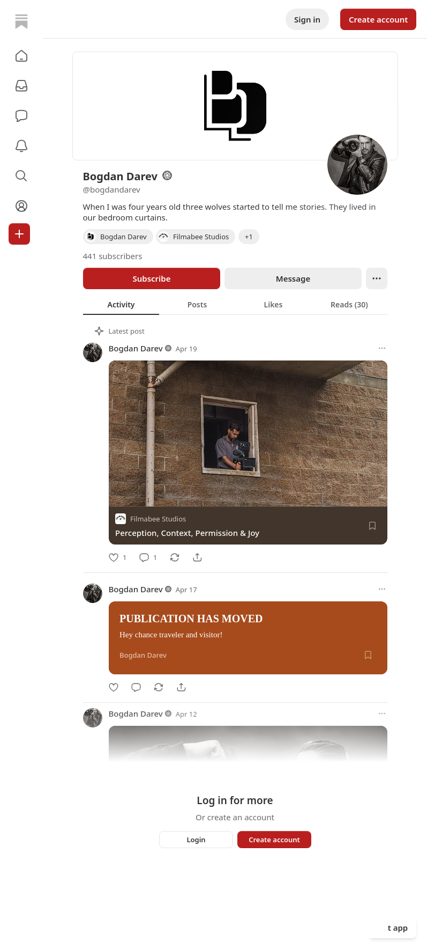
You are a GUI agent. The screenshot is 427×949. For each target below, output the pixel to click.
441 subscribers (113, 256)
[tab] (121, 304)
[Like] (117, 557)
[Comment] (148, 557)
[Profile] (21, 206)
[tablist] (235, 304)
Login (195, 839)
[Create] (19, 234)
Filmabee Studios (158, 519)
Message (292, 278)
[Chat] (21, 116)
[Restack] (175, 557)
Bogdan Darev (136, 348)
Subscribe (151, 278)
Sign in (307, 19)
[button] (21, 56)
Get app (392, 927)
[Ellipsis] (376, 278)
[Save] (372, 525)
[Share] (197, 557)
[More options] (382, 348)
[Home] (21, 21)
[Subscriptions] (21, 86)
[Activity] (21, 146)
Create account (378, 19)
